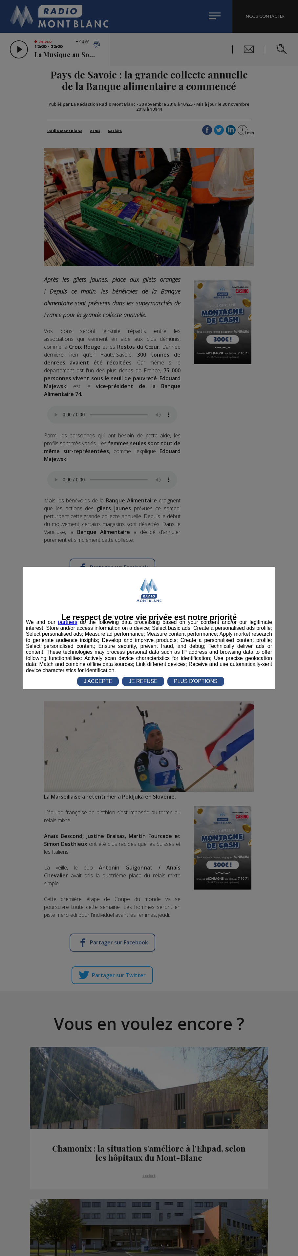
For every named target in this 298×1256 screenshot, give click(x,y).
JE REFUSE (143, 681)
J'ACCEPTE (98, 681)
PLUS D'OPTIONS (196, 681)
